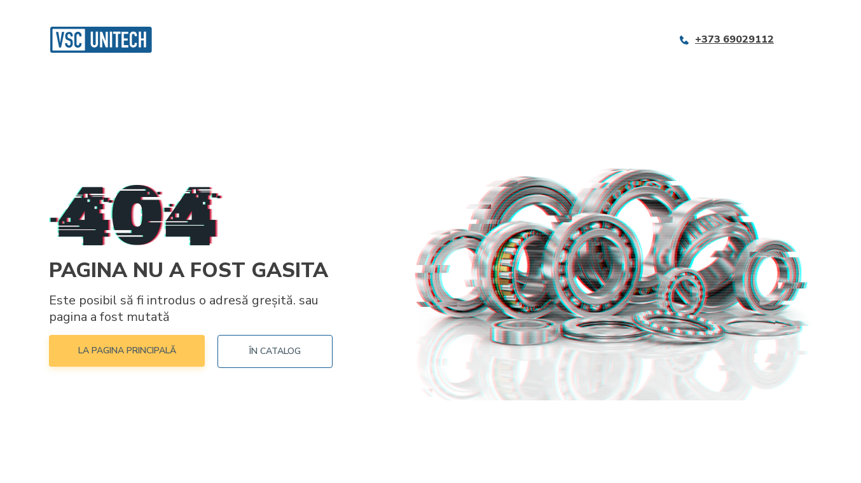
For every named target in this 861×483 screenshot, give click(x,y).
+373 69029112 (734, 40)
